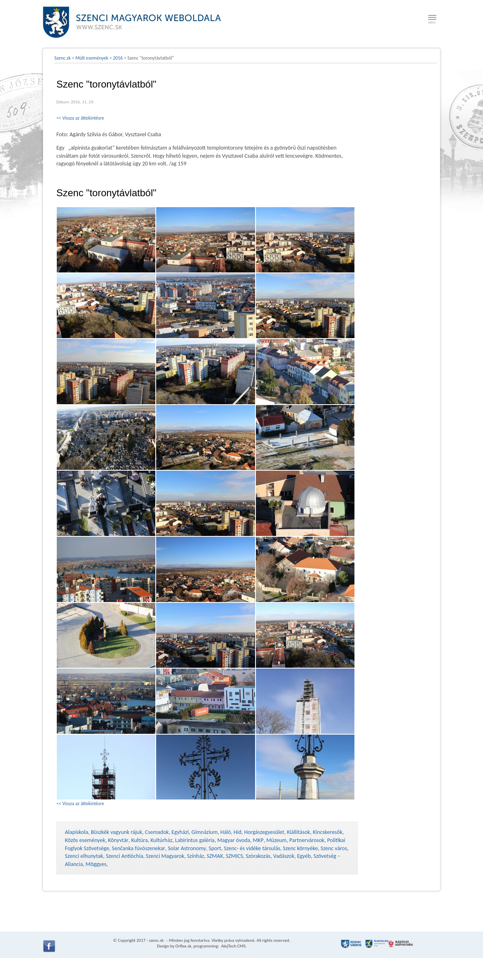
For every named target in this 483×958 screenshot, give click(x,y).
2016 (117, 58)
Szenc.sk (62, 58)
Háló (225, 832)
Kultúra (139, 840)
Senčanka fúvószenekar (138, 848)
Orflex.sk (183, 946)
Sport (214, 848)
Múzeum (276, 840)
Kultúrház (161, 840)
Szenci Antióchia (124, 856)
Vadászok (283, 856)
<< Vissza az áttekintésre (80, 118)
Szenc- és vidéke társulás (252, 848)
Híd (237, 832)
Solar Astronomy (187, 848)
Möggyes (96, 864)
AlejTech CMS (233, 946)
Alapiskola (76, 832)
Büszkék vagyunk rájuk (116, 832)
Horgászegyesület (264, 832)
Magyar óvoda (233, 840)
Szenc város (334, 848)
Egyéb (304, 856)
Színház (195, 856)
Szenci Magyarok (165, 856)
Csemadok (157, 832)
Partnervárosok (306, 840)
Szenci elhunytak (84, 856)
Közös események (85, 840)
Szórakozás (258, 856)
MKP (258, 840)
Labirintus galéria (195, 840)
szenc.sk (156, 940)
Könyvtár (118, 840)
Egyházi (180, 832)
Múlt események (91, 58)
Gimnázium (204, 832)
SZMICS (234, 856)
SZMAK (215, 856)
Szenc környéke (300, 848)
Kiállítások (298, 832)
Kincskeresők (327, 832)
